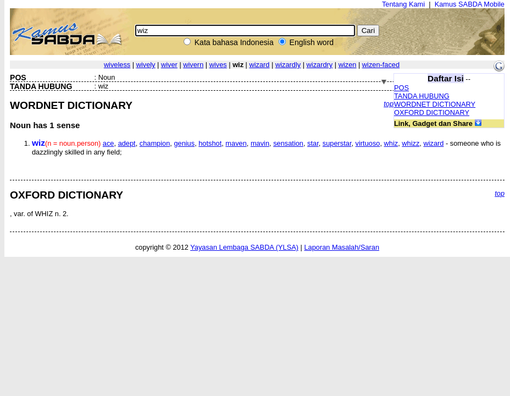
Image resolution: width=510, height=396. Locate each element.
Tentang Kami (403, 4)
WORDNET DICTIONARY (434, 104)
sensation (288, 143)
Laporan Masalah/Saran (341, 247)
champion (155, 143)
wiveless (117, 65)
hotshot (209, 143)
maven (235, 143)
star (313, 143)
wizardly (288, 65)
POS (401, 88)
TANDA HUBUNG (422, 96)
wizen (348, 65)
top (388, 104)
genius (184, 143)
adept (127, 143)
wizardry (320, 65)
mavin (260, 143)
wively (146, 65)
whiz (391, 143)
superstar (337, 143)
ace (108, 143)
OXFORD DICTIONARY (431, 112)
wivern (193, 65)
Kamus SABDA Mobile (470, 4)
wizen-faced (381, 65)
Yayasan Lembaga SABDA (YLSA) (244, 247)
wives (218, 65)
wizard (259, 65)
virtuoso (368, 143)
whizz (410, 143)
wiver (169, 65)
